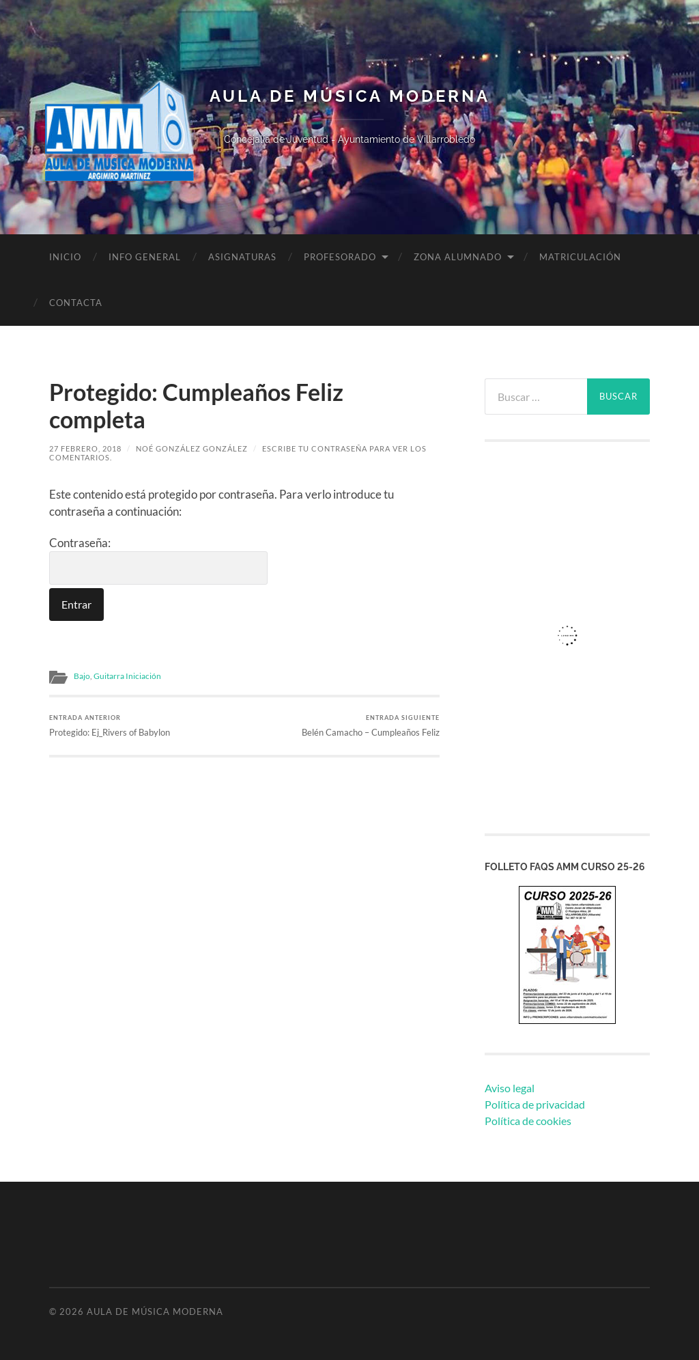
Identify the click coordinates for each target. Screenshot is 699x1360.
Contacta (75, 302)
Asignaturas (242, 256)
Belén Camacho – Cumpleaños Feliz (371, 726)
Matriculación (580, 256)
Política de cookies (528, 1120)
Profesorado (340, 256)
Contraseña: (158, 560)
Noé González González (192, 448)
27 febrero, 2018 (85, 448)
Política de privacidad (535, 1104)
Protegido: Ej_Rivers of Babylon (109, 726)
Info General (145, 256)
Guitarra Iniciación (127, 675)
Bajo (82, 675)
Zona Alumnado (458, 256)
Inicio (65, 256)
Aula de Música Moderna (350, 96)
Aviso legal (509, 1087)
